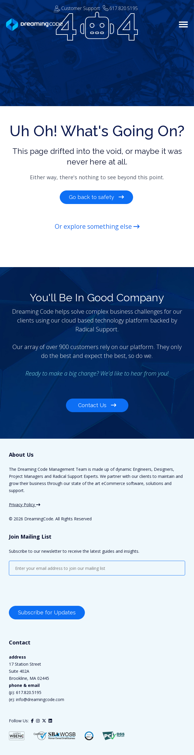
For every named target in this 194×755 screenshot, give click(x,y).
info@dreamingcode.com (39, 699)
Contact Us (97, 405)
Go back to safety (96, 197)
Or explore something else (97, 226)
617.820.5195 (123, 8)
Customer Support (77, 8)
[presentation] (54, 591)
